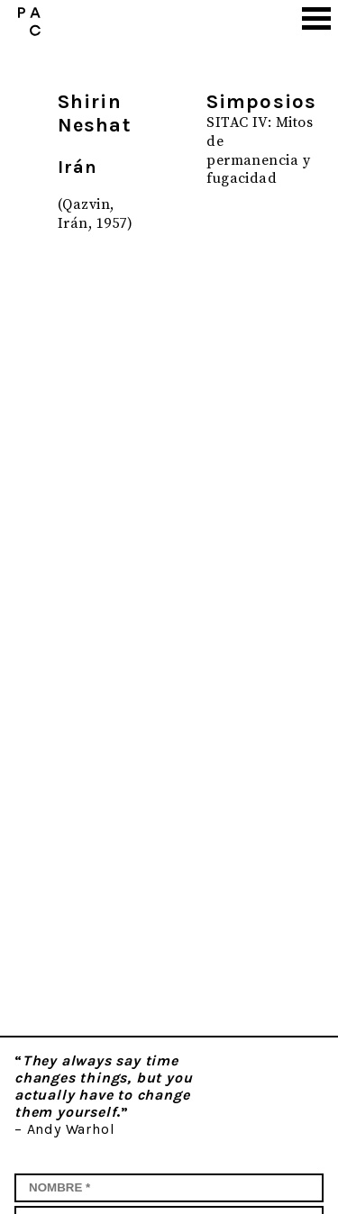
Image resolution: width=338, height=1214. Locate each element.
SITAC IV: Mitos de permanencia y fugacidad (259, 150)
